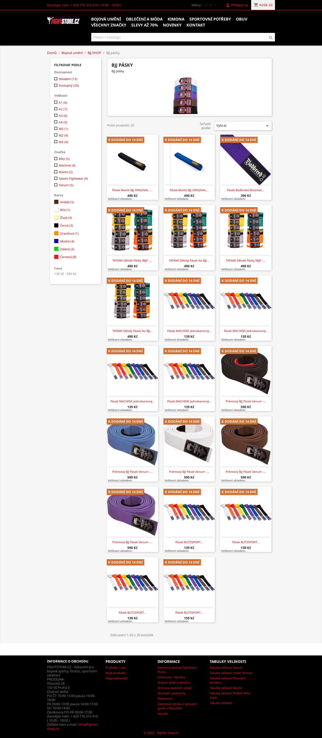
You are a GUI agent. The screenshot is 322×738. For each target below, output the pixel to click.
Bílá (65, 210)
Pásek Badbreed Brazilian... (245, 190)
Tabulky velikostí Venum (226, 667)
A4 (63, 122)
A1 (63, 102)
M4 (63, 142)
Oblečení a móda (144, 19)
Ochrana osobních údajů (175, 688)
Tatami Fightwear (73, 178)
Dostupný (69, 85)
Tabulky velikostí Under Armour (231, 673)
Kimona (176, 19)
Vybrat (243, 125)
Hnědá (67, 202)
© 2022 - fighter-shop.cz (161, 733)
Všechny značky (108, 25)
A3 (63, 116)
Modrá (67, 241)
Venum (66, 185)
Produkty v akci (116, 667)
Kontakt (163, 713)
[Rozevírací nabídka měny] (209, 5)
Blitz (64, 159)
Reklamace (165, 698)
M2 (63, 135)
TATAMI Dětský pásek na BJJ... (189, 260)
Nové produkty (116, 673)
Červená (68, 257)
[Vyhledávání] (183, 37)
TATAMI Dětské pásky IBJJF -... (132, 260)
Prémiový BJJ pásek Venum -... (246, 401)
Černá (66, 225)
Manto (66, 172)
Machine (67, 165)
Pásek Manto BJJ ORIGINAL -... (132, 190)
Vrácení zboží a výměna (174, 682)
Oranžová (69, 233)
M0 (63, 129)
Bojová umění (106, 19)
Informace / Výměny (171, 677)
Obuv (241, 19)
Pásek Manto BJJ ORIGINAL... (189, 190)
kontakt (195, 25)
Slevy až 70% (144, 25)
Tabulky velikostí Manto (226, 688)
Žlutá (66, 218)
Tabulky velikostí (221, 703)
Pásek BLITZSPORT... (189, 542)
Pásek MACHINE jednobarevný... (189, 331)
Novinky (172, 25)
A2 (63, 109)
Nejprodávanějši (117, 678)
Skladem (68, 79)
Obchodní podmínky (171, 693)
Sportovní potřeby (210, 19)
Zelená (67, 249)
